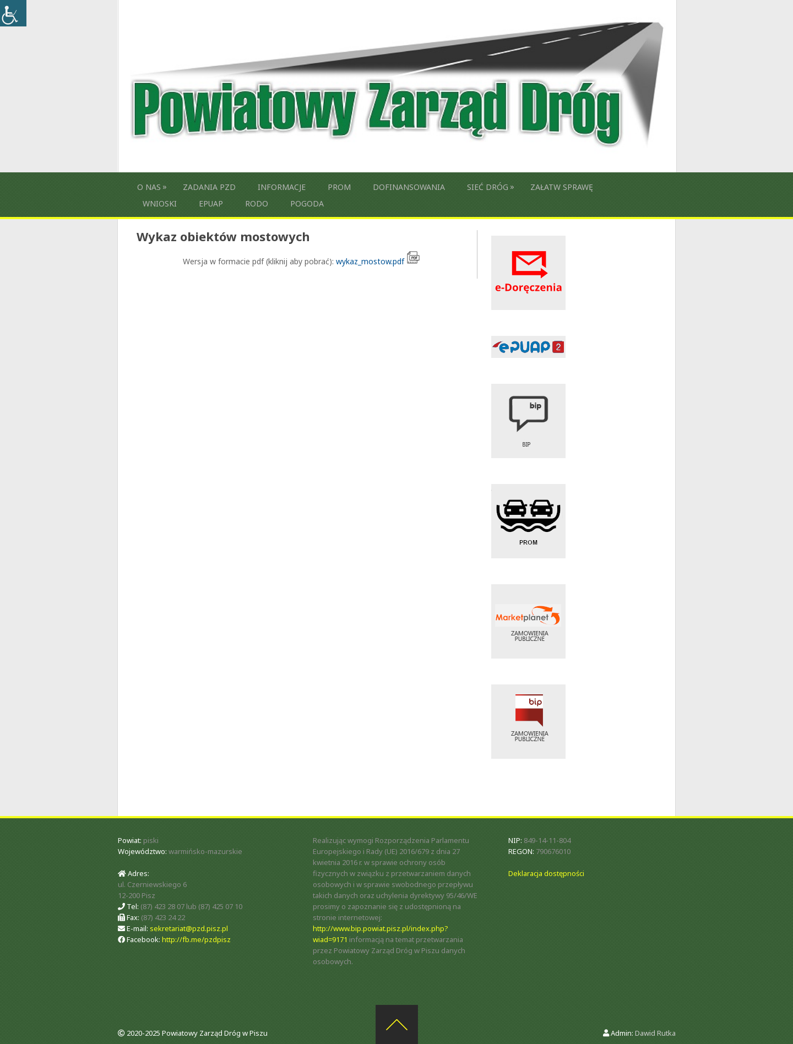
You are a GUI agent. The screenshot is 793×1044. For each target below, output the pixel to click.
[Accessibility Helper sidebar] (13, 13)
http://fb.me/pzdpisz (196, 939)
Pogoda (307, 203)
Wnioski (160, 203)
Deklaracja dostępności (546, 873)
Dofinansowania (409, 187)
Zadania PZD (209, 187)
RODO (256, 203)
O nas (149, 187)
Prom (339, 187)
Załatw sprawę (561, 187)
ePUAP (211, 203)
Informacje (282, 187)
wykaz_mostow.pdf (378, 261)
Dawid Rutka (655, 1033)
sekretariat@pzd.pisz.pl (189, 928)
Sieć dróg (487, 187)
